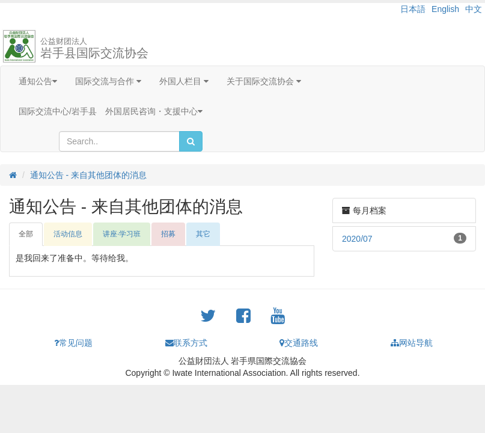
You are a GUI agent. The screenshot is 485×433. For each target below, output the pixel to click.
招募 (168, 234)
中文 (473, 9)
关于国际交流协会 (264, 81)
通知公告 (38, 81)
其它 (203, 234)
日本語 (413, 9)
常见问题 (73, 343)
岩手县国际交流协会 (94, 48)
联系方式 (186, 343)
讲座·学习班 (122, 234)
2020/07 (357, 239)
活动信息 (67, 234)
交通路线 (298, 343)
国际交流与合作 (108, 81)
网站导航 (412, 343)
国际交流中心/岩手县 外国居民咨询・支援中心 (111, 111)
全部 (26, 234)
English (445, 9)
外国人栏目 (184, 81)
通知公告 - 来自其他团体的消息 (88, 175)
